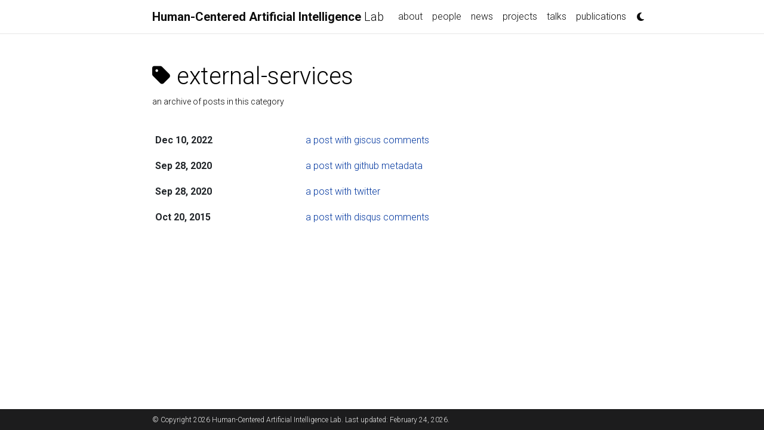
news (482, 16)
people (446, 16)
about (410, 16)
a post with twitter (343, 191)
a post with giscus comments (367, 140)
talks (556, 16)
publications (601, 16)
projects (520, 16)
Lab (268, 17)
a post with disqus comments (367, 217)
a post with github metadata (364, 165)
